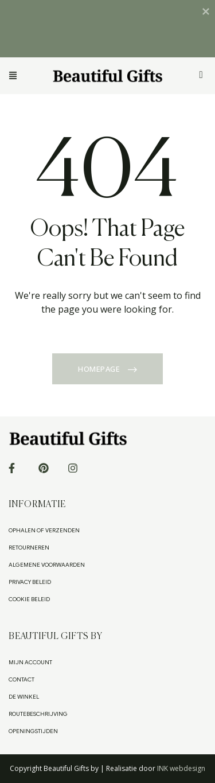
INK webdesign (181, 768)
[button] (26, 76)
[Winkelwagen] (202, 75)
